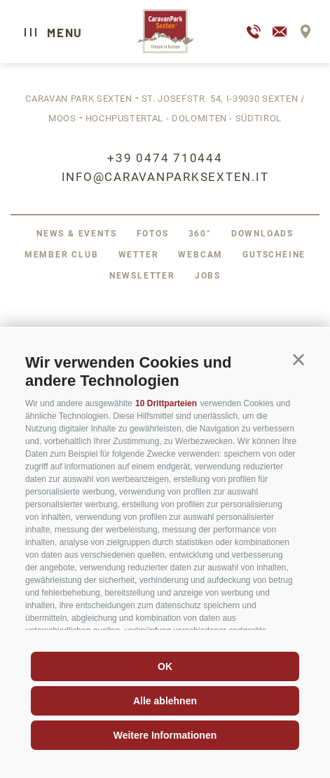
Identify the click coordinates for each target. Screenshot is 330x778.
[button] (298, 360)
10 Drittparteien (166, 403)
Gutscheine (273, 255)
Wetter (138, 255)
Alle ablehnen (165, 700)
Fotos (153, 234)
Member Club (62, 255)
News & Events (76, 234)
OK (165, 666)
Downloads (262, 234)
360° (200, 234)
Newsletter (142, 276)
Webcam (200, 255)
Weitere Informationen (165, 735)
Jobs (208, 276)
